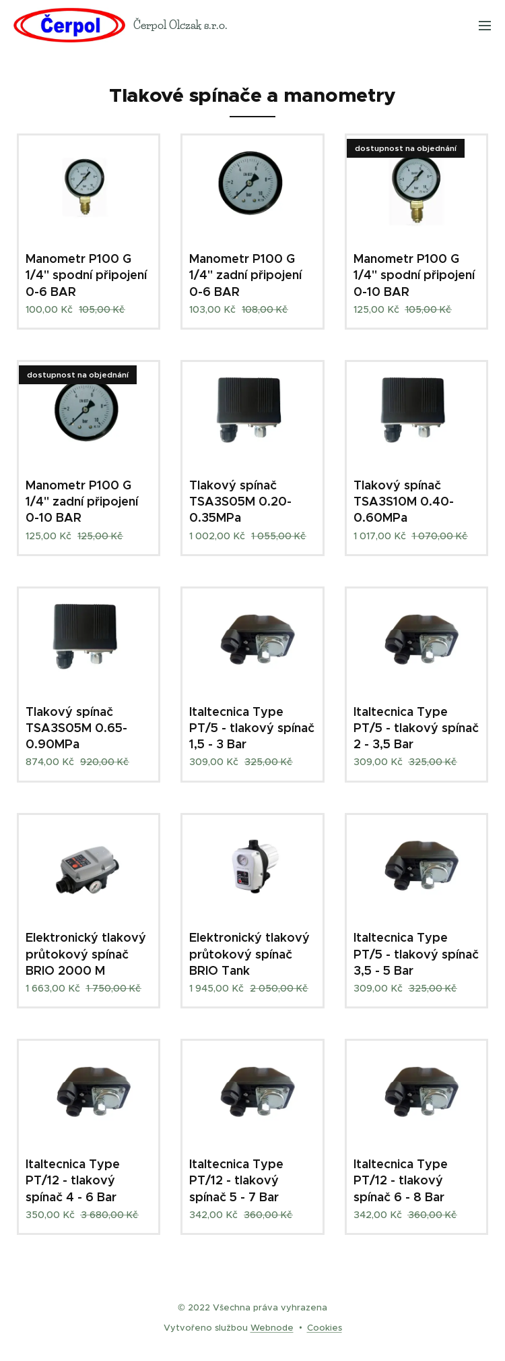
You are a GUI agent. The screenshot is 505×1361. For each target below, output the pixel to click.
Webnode (272, 1327)
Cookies (324, 1327)
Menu (485, 25)
